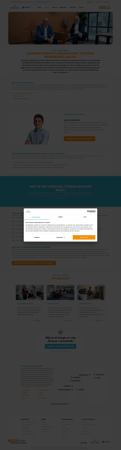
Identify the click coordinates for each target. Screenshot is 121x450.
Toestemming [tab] (36, 217)
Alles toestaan (84, 237)
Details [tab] (60, 217)
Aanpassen (60, 237)
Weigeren (37, 237)
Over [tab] (85, 217)
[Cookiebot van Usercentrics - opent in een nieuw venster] (88, 211)
